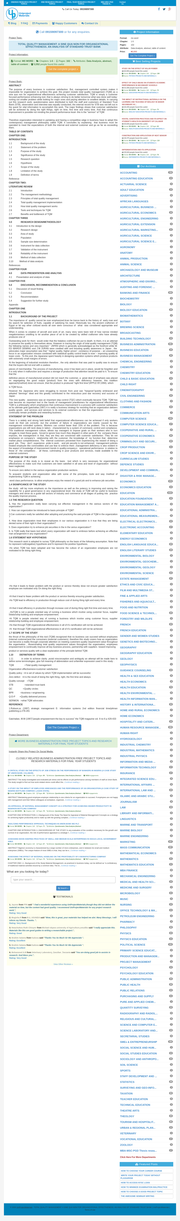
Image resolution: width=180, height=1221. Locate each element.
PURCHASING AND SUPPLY (137, 996)
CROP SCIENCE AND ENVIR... (138, 453)
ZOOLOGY (126, 1145)
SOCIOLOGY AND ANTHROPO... (139, 1059)
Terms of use (90, 1210)
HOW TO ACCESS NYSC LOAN (135, 1183)
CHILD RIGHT (128, 384)
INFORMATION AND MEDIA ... (137, 761)
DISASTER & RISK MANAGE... (138, 476)
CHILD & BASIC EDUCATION (137, 378)
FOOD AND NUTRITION (134, 607)
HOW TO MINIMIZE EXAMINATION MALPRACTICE (144, 1187)
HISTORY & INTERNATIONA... (137, 704)
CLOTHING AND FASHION (135, 401)
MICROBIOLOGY (130, 893)
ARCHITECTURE (130, 275)
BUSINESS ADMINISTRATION (137, 344)
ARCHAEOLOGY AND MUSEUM (139, 270)
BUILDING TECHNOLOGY (135, 338)
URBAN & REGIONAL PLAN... (138, 1127)
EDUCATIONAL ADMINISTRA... (138, 510)
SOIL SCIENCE (129, 1065)
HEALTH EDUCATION (133, 687)
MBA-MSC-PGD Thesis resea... (138, 1150)
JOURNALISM (128, 802)
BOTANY (125, 321)
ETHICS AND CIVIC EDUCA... (137, 584)
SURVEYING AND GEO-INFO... (138, 1087)
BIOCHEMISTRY (129, 298)
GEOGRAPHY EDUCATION (136, 653)
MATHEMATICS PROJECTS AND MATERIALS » (145, 157)
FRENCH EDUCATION (133, 630)
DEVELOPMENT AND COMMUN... (140, 470)
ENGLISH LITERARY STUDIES (138, 550)
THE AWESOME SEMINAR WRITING (137, 1196)
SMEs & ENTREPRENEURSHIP (138, 1042)
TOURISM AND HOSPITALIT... (137, 1122)
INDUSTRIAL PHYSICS (133, 756)
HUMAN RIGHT (129, 733)
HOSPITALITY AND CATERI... (137, 721)
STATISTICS (127, 1082)
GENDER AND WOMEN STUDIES (139, 636)
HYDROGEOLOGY (131, 739)
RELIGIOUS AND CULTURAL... (138, 1019)
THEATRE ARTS (129, 1110)
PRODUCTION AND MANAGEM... (139, 956)
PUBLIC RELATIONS (132, 990)
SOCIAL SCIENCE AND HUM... (138, 1047)
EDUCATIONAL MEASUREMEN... (139, 516)
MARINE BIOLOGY (131, 830)
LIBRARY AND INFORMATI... (137, 813)
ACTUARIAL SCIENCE (133, 184)
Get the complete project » (63, 69)
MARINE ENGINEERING (134, 836)
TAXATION (126, 1093)
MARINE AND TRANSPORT (136, 824)
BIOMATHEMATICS (131, 315)
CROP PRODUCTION (132, 447)
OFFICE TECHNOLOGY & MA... (138, 910)
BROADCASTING (130, 333)
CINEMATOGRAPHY (132, 390)
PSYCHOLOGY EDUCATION (136, 973)
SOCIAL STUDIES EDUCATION (138, 1053)
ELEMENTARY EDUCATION (136, 533)
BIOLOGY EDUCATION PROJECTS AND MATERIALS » (147, 112)
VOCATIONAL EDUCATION (136, 1139)
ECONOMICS (128, 481)
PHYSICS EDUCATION (133, 939)
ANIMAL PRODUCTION (134, 258)
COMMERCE (127, 407)
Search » (63, 888)
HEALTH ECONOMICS (133, 681)
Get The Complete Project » (63, 727)
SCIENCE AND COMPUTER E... (138, 1024)
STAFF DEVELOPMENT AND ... (138, 1076)
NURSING (126, 904)
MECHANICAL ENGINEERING (138, 876)
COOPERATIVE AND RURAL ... (138, 430)
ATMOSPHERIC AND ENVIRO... (138, 281)
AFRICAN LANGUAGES (134, 201)
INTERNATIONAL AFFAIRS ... (137, 784)
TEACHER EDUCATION (134, 1099)
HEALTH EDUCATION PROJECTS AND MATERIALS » (147, 129)
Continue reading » (72, 782)
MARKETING (127, 842)
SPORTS (125, 1070)
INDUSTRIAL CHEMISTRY (135, 744)
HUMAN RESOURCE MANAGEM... (140, 727)
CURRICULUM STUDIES (134, 458)
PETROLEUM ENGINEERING (137, 916)
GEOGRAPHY (128, 647)
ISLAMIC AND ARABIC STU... (137, 796)
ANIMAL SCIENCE (131, 264)
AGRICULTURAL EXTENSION (137, 224)
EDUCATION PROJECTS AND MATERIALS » (144, 92)
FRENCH (125, 624)
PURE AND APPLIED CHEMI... (138, 1002)
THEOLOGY (127, 1116)
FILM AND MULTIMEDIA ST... (137, 590)
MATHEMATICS (129, 859)
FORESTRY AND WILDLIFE (136, 618)
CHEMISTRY (127, 367)
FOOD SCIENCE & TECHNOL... (138, 613)
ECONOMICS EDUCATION (135, 487)
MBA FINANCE (129, 870)
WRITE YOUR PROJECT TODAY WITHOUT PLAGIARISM (140, 1176)
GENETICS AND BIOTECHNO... (138, 641)
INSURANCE (127, 773)
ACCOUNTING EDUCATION (136, 178)
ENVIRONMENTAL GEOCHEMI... (139, 561)
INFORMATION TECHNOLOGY (138, 767)
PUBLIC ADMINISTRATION (136, 979)
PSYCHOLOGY (129, 967)
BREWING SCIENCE (132, 327)
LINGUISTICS (128, 819)
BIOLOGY (126, 304)
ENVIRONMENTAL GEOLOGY (137, 567)
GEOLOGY (126, 658)
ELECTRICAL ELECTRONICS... (138, 521)
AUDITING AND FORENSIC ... (137, 287)
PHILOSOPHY (128, 927)
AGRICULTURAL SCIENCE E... (138, 241)
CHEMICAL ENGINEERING (136, 361)
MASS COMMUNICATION (135, 847)
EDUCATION (127, 493)
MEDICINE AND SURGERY (136, 887)
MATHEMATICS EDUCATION (137, 864)
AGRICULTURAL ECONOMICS (138, 212)
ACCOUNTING (128, 172)
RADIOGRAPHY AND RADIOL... (139, 1013)
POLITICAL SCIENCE (132, 944)
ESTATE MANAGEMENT (134, 578)
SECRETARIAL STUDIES (134, 1036)
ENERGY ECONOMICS (133, 538)
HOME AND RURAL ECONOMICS (140, 710)
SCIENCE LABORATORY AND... (139, 1030)
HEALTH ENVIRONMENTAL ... (138, 693)
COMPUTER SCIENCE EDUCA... (139, 424)
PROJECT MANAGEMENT (135, 962)
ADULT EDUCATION (132, 190)
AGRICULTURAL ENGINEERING (139, 218)
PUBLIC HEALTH (130, 984)
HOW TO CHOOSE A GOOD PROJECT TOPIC (142, 1192)
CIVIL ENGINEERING (132, 395)
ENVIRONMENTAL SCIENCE (137, 573)
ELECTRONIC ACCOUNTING (137, 527)
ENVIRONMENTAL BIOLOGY (137, 556)
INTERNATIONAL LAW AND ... (138, 790)
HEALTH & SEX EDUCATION (137, 676)
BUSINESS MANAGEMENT (136, 355)
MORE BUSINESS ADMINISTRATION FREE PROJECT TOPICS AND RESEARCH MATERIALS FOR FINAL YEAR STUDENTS (65, 742)
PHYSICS (125, 933)
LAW (123, 807)
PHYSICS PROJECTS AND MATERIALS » (143, 76)
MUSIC (124, 899)
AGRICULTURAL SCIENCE (136, 235)
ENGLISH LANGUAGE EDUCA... (139, 544)
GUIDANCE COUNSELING (135, 670)
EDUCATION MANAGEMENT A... (139, 504)
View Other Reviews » (63, 964)
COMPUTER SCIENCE (133, 418)
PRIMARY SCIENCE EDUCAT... (138, 950)
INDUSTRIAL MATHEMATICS (137, 750)
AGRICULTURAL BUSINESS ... (138, 207)
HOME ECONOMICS (132, 716)
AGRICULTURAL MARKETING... (139, 230)
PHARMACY (127, 921)
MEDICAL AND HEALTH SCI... (138, 882)
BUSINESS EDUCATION (134, 350)
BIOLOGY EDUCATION (133, 310)
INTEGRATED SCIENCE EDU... (138, 779)
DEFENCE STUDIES (132, 464)
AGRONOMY (127, 247)
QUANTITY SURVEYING (134, 1007)
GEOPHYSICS (128, 664)
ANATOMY (126, 252)
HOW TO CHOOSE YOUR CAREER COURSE (141, 1171)
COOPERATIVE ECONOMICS (137, 436)
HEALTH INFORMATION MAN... (138, 699)
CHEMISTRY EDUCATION (135, 373)
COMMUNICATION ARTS (134, 413)
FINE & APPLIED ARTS (134, 596)
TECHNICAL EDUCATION (135, 1105)
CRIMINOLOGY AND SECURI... (138, 441)
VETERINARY (128, 1133)
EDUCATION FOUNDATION (136, 498)
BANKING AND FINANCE (135, 293)
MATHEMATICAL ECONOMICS (138, 853)
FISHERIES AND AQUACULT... (138, 601)
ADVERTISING (128, 195)
